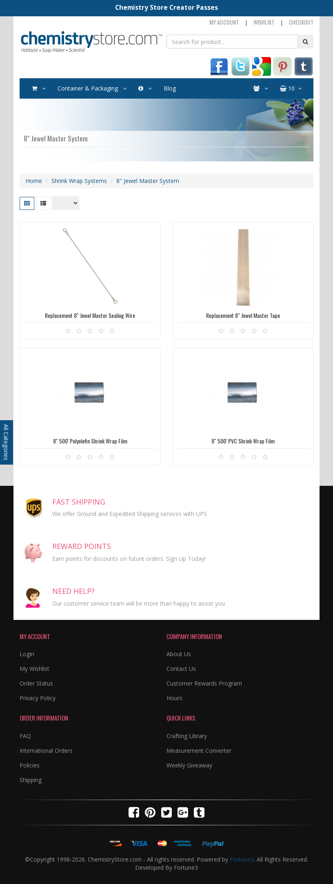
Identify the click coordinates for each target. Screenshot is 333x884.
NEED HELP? (73, 591)
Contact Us (181, 668)
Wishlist (263, 22)
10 (290, 88)
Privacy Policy (38, 698)
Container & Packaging (92, 88)
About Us (178, 654)
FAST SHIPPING (78, 502)
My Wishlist (34, 668)
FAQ (25, 736)
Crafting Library (186, 736)
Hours (174, 698)
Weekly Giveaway (189, 765)
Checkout (301, 22)
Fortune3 (242, 859)
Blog (170, 88)
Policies (30, 765)
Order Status (36, 683)
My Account (224, 22)
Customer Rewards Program (204, 683)
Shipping (31, 780)
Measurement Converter (198, 750)
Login (27, 654)
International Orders (46, 750)
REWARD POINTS (81, 546)
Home (34, 181)
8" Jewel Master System (147, 181)
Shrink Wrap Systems (79, 181)
